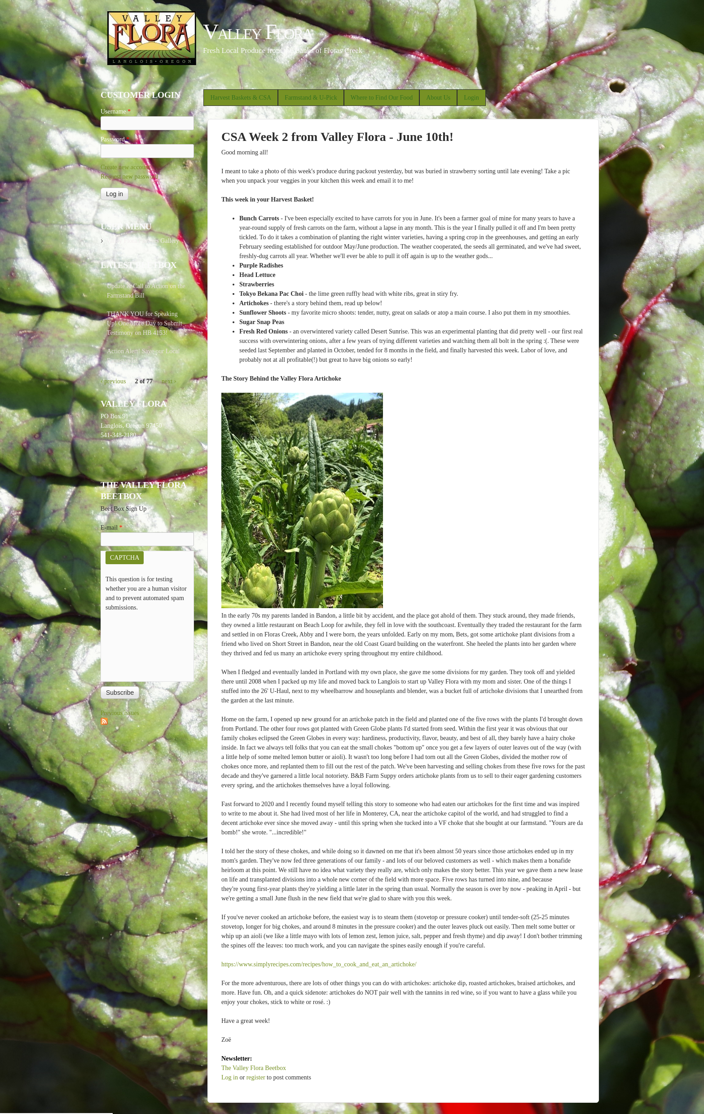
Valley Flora (257, 31)
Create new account (125, 167)
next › (169, 381)
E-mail (112, 527)
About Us (438, 97)
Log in (229, 1077)
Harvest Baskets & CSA (240, 97)
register (255, 1077)
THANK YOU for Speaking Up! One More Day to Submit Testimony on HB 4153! (144, 323)
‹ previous (113, 381)
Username (116, 111)
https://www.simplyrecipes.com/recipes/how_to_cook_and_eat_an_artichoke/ (319, 964)
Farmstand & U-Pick (311, 97)
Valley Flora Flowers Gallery (142, 240)
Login (471, 97)
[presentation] (142, 644)
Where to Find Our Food (382, 97)
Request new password (129, 176)
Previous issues (120, 713)
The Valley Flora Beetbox (253, 1068)
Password (115, 139)
